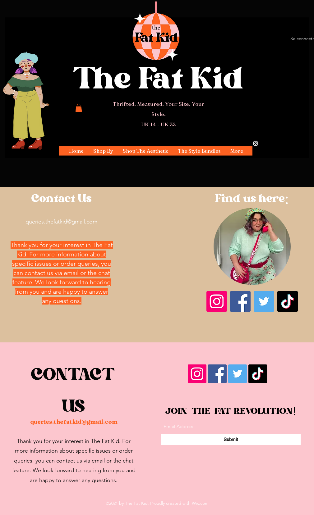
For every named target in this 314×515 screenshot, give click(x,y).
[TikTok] (287, 301)
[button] (103, 151)
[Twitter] (264, 301)
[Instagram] (255, 143)
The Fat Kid (158, 81)
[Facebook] (240, 301)
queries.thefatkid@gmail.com (61, 221)
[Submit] (231, 439)
